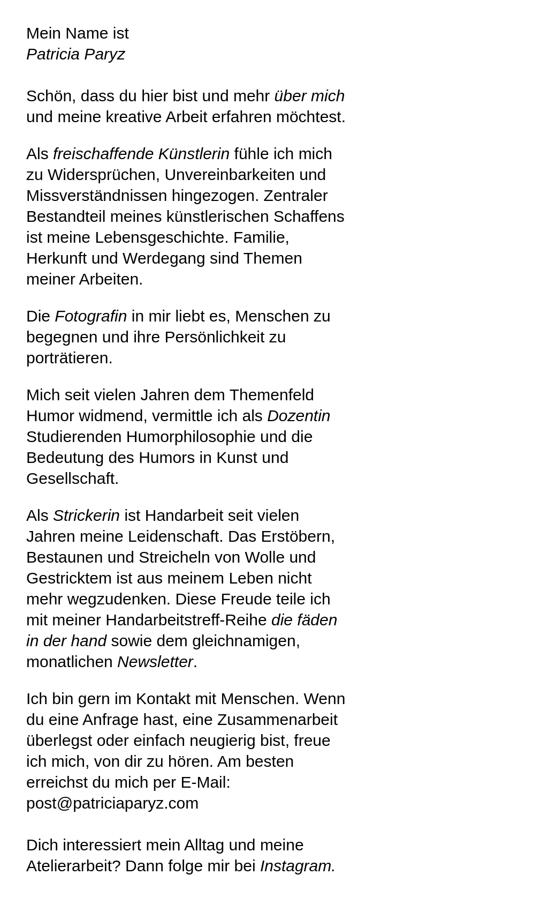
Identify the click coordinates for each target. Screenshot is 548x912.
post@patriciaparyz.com (112, 803)
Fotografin (91, 316)
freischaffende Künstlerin (141, 153)
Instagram (295, 865)
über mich (310, 95)
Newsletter (155, 661)
